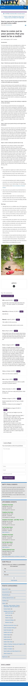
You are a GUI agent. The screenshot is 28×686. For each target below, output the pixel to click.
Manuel (4, 319)
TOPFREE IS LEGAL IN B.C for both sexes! (15, 13)
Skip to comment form (7, 295)
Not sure (6, 574)
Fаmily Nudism (9, 25)
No (5, 571)
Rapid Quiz (4, 656)
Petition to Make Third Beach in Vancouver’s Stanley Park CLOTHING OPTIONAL (14, 17)
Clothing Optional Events (8, 597)
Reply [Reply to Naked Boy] (21, 311)
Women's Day (8, 622)
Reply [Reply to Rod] (16, 330)
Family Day (7, 615)
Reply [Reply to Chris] (18, 371)
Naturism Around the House (10, 625)
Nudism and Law (7, 632)
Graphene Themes (11, 684)
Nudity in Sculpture (8, 648)
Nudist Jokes (7, 637)
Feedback (4, 600)
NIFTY (3, 7)
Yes (5, 568)
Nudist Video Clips (8, 641)
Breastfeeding (5, 594)
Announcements (6, 592)
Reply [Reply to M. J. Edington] (5, 410)
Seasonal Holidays (9, 620)
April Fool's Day (9, 613)
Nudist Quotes (7, 639)
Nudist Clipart (7, 634)
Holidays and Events (8, 611)
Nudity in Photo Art (8, 646)
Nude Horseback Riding (9, 627)
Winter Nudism (7, 653)
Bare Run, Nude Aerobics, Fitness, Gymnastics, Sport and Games (12, 606)
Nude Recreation (8, 630)
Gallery (4, 603)
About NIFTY (5, 589)
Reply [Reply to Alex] (15, 379)
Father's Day (8, 617)
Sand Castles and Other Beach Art (12, 651)
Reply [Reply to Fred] (19, 389)
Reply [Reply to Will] (16, 300)
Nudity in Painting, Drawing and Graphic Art (14, 644)
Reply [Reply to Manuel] (18, 319)
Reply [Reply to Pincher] (19, 398)
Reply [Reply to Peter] (17, 345)
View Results (14, 580)
